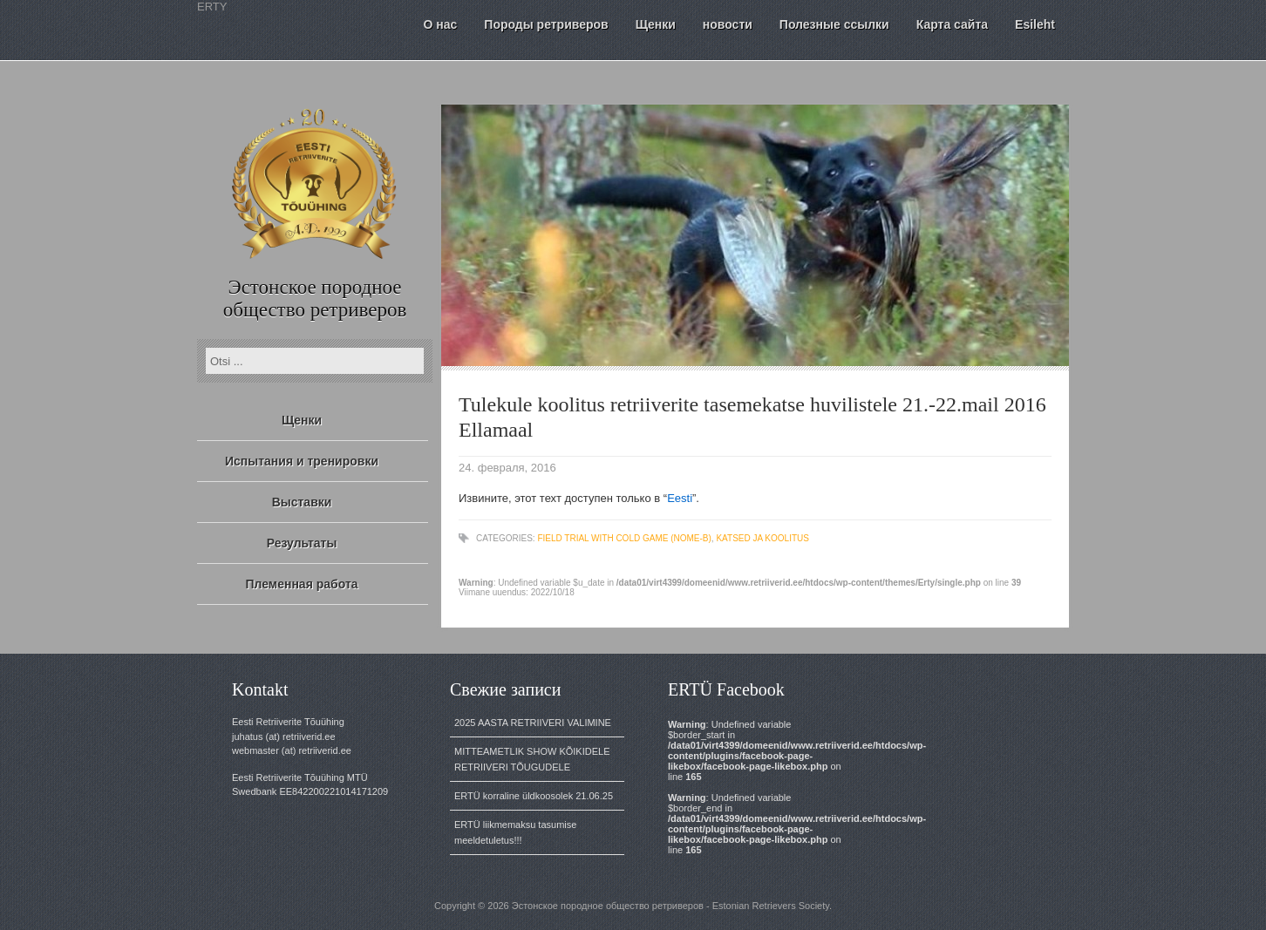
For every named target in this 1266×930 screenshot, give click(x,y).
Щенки (302, 420)
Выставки (302, 502)
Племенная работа (301, 584)
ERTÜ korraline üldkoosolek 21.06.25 (533, 796)
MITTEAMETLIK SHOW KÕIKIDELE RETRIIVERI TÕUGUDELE (531, 759)
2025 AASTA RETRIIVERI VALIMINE (532, 722)
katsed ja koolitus (762, 538)
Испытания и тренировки (301, 461)
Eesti (679, 498)
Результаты (302, 543)
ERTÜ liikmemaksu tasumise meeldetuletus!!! (515, 832)
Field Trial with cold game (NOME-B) (624, 538)
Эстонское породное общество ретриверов (315, 298)
